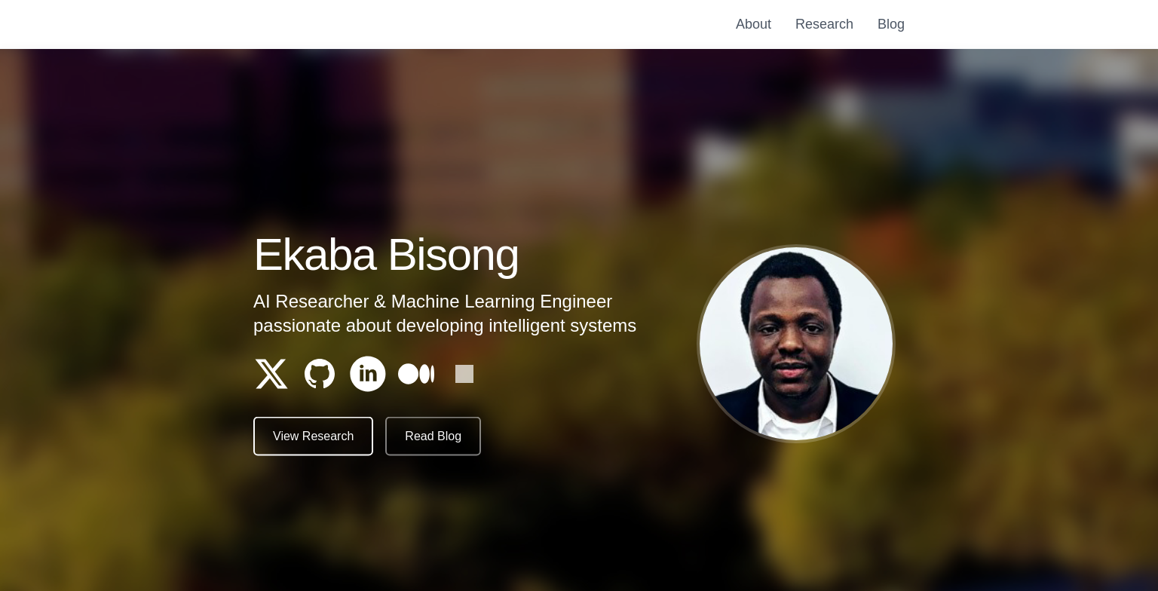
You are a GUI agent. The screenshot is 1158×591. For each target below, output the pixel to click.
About (753, 24)
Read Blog (433, 437)
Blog (891, 24)
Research (824, 24)
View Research (313, 437)
